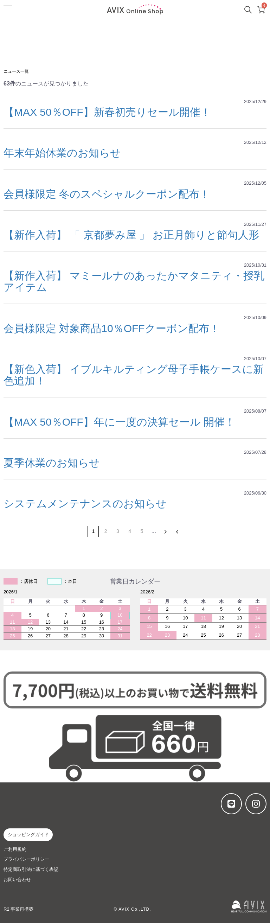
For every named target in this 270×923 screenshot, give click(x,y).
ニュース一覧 (16, 71)
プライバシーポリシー (26, 859)
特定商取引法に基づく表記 (31, 869)
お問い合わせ (17, 879)
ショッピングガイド (28, 834)
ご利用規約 (15, 849)
